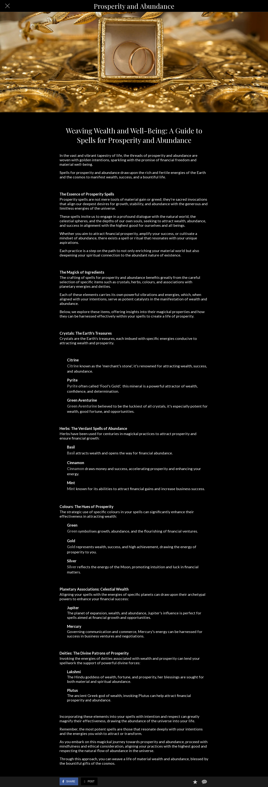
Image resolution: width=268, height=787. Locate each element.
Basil (71, 453)
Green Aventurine (82, 406)
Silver (71, 567)
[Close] (7, 6)
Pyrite (72, 386)
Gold (71, 546)
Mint (71, 488)
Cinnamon (75, 468)
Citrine (73, 366)
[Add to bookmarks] (195, 781)
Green (72, 531)
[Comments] (204, 781)
